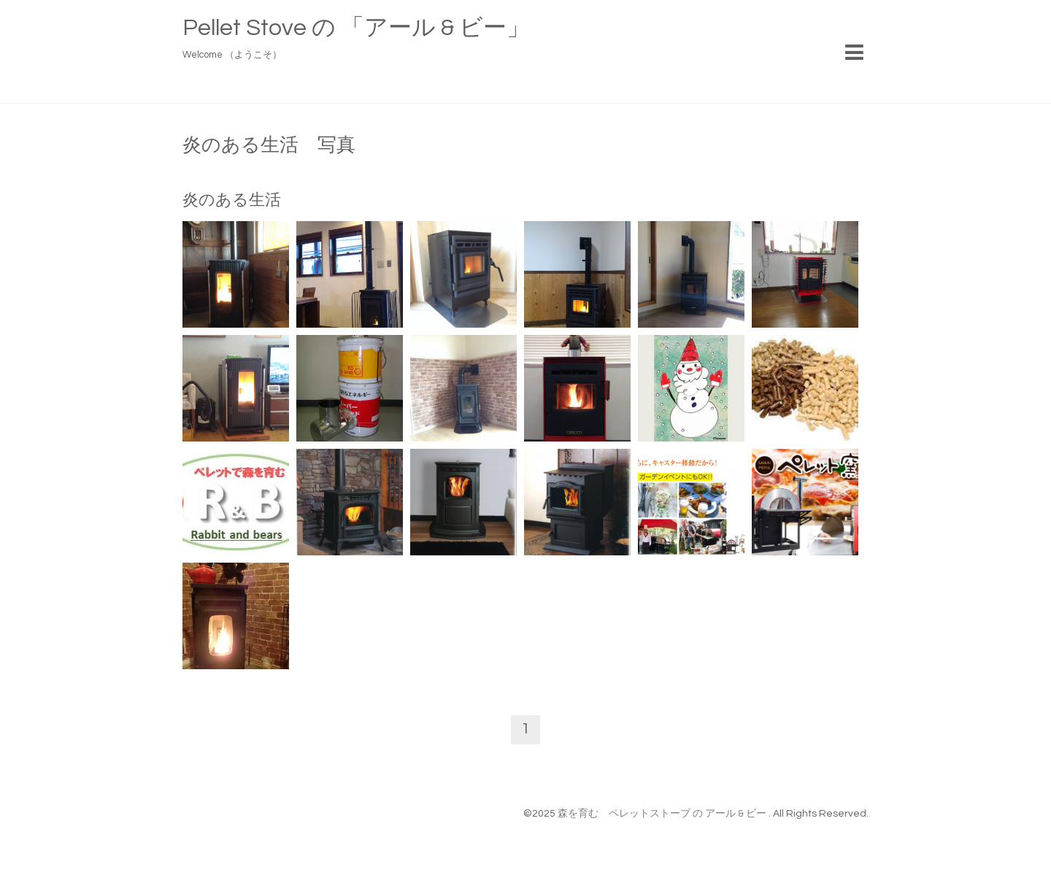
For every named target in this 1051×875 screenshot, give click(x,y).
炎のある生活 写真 (268, 145)
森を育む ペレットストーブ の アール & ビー (663, 814)
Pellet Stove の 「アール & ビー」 (356, 28)
